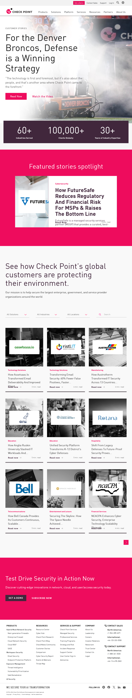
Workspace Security (14, 652)
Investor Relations (92, 641)
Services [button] (81, 11)
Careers (88, 637)
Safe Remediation (15, 675)
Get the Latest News (37, 694)
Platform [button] (68, 11)
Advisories (64, 660)
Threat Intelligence (15, 667)
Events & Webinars (43, 660)
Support (103, 3)
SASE (10, 648)
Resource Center (42, 629)
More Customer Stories (126, 542)
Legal (87, 656)
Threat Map (40, 663)
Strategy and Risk (67, 644)
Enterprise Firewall (15, 637)
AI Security (10, 679)
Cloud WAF (12, 644)
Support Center (66, 652)
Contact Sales (92, 3)
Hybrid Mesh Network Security (18, 629)
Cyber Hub (40, 633)
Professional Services (68, 637)
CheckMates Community (45, 644)
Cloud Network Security (17, 641)
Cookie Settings (26, 694)
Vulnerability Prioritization (18, 671)
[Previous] (7, 201)
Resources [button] (94, 11)
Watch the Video (42, 96)
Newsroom (89, 644)
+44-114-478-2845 (114, 661)
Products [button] (43, 11)
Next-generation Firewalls (18, 633)
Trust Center (90, 648)
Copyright (8, 694)
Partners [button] (108, 11)
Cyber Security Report (44, 656)
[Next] (124, 201)
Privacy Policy (16, 694)
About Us (89, 629)
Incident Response (67, 648)
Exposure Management (15, 663)
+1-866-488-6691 (114, 633)
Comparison (41, 652)
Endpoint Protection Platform (19, 660)
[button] (118, 2)
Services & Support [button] (70, 625)
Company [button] (90, 625)
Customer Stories (43, 648)
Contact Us (89, 652)
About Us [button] (121, 11)
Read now (14, 387)
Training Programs (67, 641)
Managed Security (67, 633)
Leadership (89, 633)
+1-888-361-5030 (114, 653)
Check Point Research (45, 637)
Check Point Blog (43, 641)
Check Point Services (68, 629)
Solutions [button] (56, 11)
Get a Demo (79, 3)
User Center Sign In (68, 656)
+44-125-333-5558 (114, 640)
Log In (111, 3)
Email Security (13, 656)
